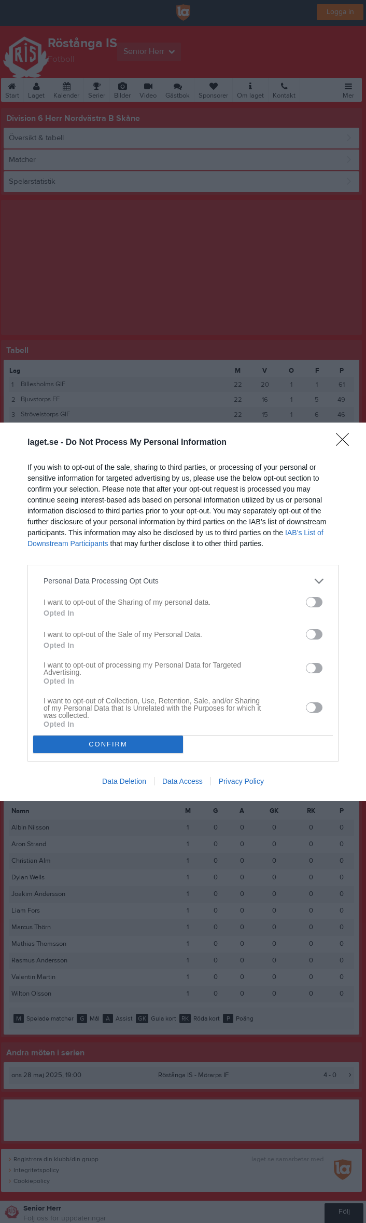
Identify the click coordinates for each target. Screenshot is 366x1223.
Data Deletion (124, 781)
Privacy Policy (241, 781)
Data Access (182, 781)
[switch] (314, 601)
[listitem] (183, 580)
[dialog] (183, 611)
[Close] (346, 442)
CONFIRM (108, 744)
